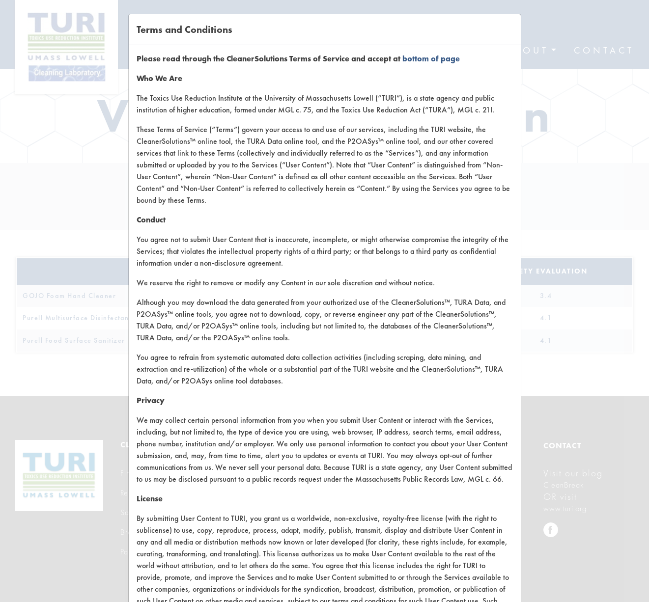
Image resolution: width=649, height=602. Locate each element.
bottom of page (431, 59)
